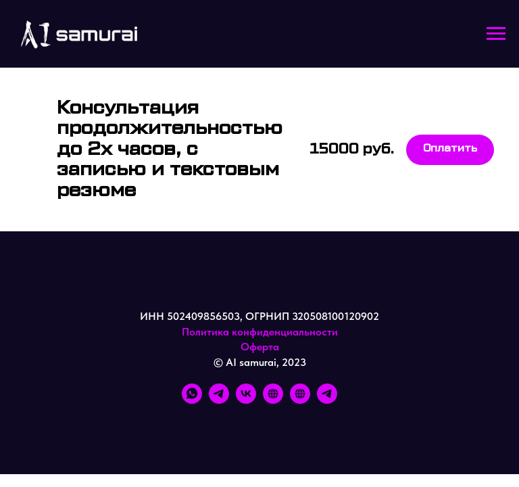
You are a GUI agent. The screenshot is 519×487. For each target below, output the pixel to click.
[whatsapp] (192, 400)
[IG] (273, 400)
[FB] (300, 400)
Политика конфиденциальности (260, 331)
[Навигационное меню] (496, 34)
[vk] (246, 400)
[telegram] (219, 400)
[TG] (327, 400)
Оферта (260, 346)
